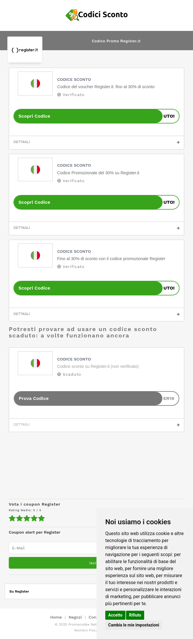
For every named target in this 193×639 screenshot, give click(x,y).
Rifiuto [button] (135, 615)
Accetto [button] (115, 615)
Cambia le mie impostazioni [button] (133, 625)
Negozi (75, 617)
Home (56, 617)
